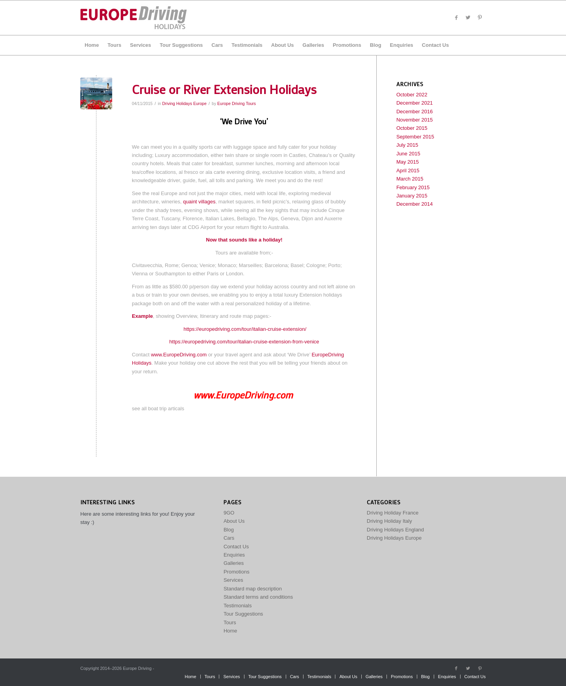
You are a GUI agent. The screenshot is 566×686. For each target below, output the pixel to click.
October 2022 (411, 95)
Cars (229, 538)
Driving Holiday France (393, 513)
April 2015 (408, 170)
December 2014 (414, 204)
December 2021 (414, 103)
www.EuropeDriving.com (179, 355)
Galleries (234, 563)
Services (233, 580)
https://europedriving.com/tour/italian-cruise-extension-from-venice (244, 342)
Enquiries (234, 555)
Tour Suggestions (243, 614)
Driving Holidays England (395, 530)
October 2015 (411, 128)
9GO (229, 513)
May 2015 (407, 162)
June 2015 (408, 154)
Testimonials (238, 606)
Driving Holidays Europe (184, 103)
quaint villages (199, 202)
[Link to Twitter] (468, 18)
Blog (229, 530)
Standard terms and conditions (258, 597)
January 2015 (411, 196)
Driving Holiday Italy (389, 521)
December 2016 (414, 111)
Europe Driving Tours (236, 103)
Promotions (237, 572)
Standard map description (253, 589)
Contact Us (236, 547)
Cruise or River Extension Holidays (224, 89)
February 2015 (413, 187)
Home (230, 631)
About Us (234, 521)
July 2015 (407, 145)
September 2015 (415, 137)
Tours (230, 622)
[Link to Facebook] (456, 18)
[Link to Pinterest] (480, 18)
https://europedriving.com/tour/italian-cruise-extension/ (244, 329)
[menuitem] (91, 45)
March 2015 (410, 179)
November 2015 (414, 120)
